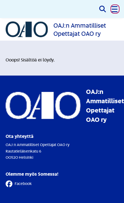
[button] (115, 9)
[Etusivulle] (62, 29)
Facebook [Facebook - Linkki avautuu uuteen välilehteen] (19, 183)
